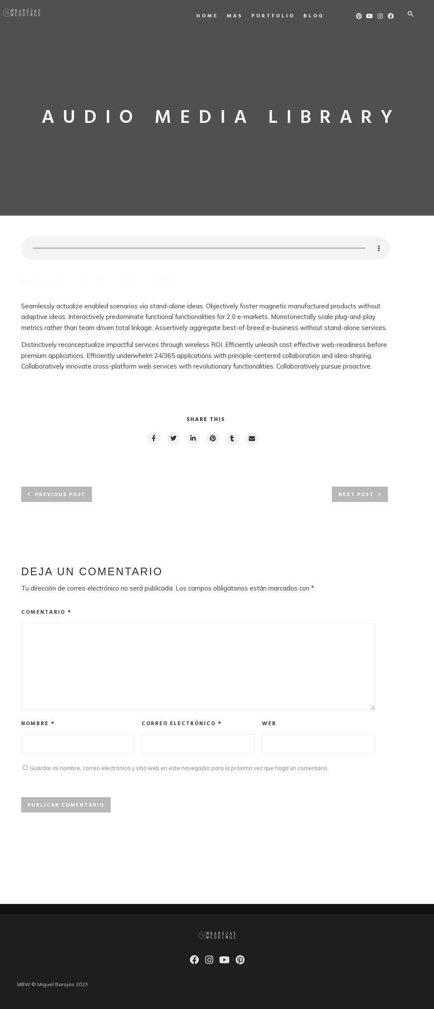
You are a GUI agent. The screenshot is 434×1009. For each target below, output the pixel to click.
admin (95, 280)
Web (269, 733)
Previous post (60, 496)
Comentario (46, 614)
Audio (175, 280)
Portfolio (275, 16)
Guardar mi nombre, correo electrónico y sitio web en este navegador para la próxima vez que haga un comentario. (179, 779)
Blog (316, 16)
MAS (237, 16)
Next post (356, 496)
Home (209, 16)
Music (137, 280)
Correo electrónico (182, 733)
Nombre (38, 733)
